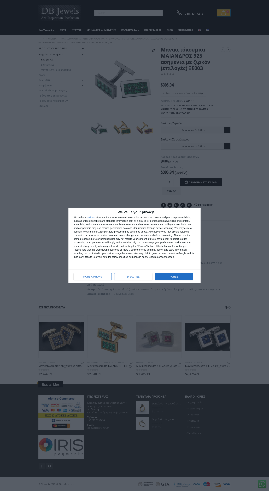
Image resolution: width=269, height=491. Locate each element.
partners (91, 217)
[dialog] (134, 245)
